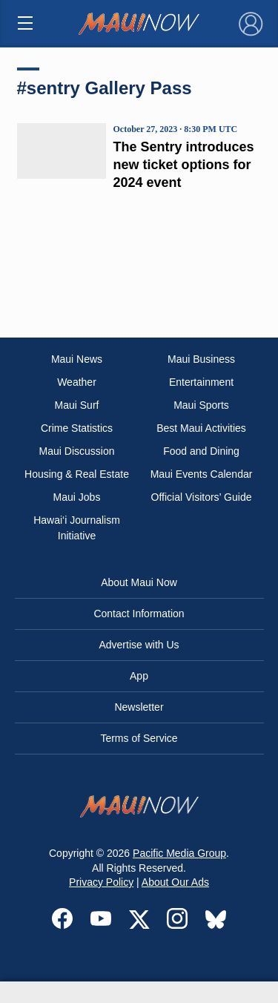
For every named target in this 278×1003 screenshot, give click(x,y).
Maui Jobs (77, 497)
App (139, 676)
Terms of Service (138, 738)
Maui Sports (201, 405)
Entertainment (201, 382)
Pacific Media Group (179, 853)
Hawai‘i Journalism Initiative (76, 528)
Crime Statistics (77, 428)
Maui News (76, 359)
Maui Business (201, 359)
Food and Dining (201, 451)
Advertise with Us (139, 645)
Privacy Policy (101, 882)
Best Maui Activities (201, 428)
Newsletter (138, 707)
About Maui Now (139, 582)
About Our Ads (175, 882)
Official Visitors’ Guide (201, 497)
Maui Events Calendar (201, 474)
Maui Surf (77, 405)
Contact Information (138, 613)
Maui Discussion (77, 451)
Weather (76, 382)
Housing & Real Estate (76, 474)
